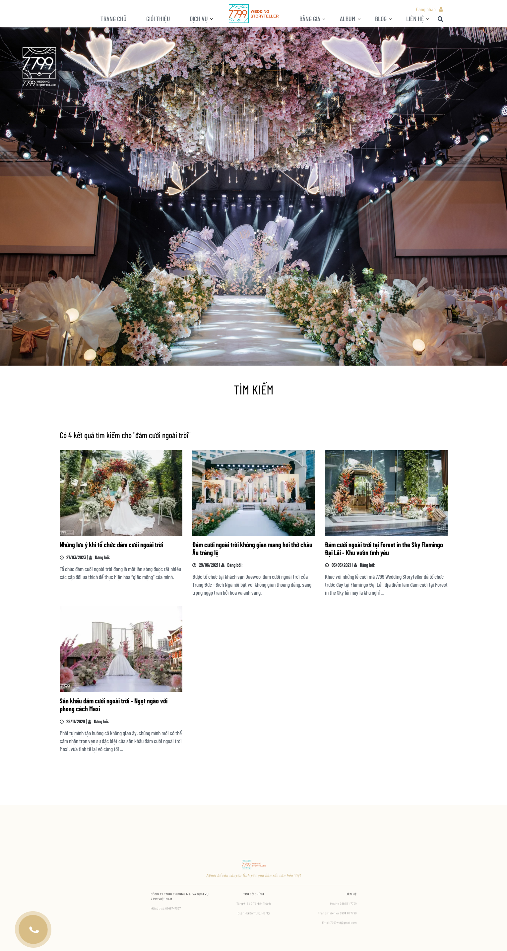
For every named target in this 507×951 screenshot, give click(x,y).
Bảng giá (309, 19)
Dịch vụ (199, 19)
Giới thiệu (158, 19)
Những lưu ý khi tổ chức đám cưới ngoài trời (111, 545)
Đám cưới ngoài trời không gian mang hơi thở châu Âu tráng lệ (252, 549)
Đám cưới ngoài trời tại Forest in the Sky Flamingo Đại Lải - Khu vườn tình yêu (384, 549)
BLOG (381, 19)
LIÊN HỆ (415, 19)
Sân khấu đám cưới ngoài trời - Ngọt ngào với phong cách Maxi (113, 705)
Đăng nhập (426, 9)
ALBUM (347, 19)
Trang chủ (113, 19)
